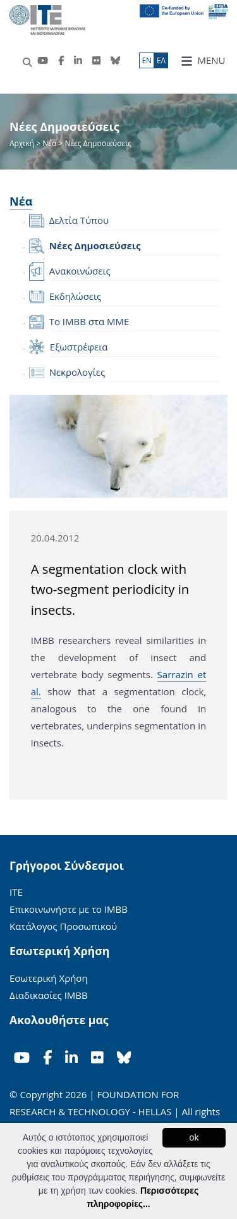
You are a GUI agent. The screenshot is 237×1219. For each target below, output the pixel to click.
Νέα (49, 143)
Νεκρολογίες (77, 372)
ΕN (147, 60)
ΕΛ (161, 60)
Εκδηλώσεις (75, 296)
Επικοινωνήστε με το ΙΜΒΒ (68, 909)
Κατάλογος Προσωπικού (63, 926)
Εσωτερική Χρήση (48, 978)
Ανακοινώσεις (80, 270)
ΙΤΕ (16, 892)
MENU (203, 60)
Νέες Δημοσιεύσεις (95, 245)
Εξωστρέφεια (79, 346)
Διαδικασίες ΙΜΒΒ (48, 995)
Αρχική (22, 143)
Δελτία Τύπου (79, 220)
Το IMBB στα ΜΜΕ (89, 321)
